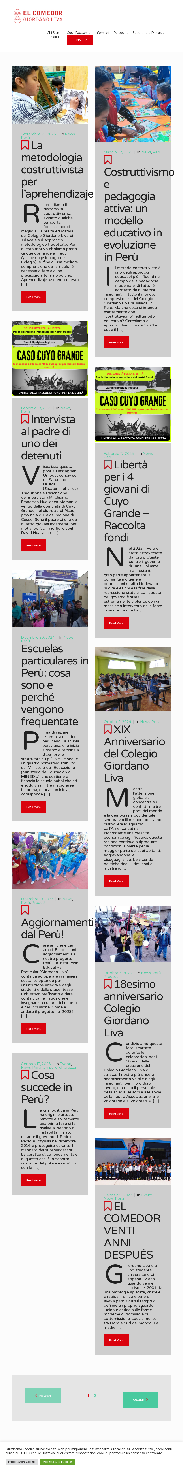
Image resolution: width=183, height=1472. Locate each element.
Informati (102, 33)
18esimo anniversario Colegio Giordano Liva (133, 1009)
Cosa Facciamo (78, 33)
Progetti (39, 902)
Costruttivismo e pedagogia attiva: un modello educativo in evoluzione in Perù (139, 215)
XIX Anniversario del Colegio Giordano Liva (134, 754)
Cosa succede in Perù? (46, 1087)
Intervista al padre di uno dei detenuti (48, 437)
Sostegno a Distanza (149, 33)
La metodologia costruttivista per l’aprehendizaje (57, 170)
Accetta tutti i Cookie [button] (57, 1462)
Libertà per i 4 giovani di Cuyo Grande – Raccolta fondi (127, 501)
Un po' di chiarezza (59, 1067)
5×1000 (57, 37)
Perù (25, 138)
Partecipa (120, 33)
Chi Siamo (54, 33)
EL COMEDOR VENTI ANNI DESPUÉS (132, 1231)
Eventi (65, 1064)
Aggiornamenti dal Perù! (57, 928)
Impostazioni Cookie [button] (22, 1462)
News (70, 134)
